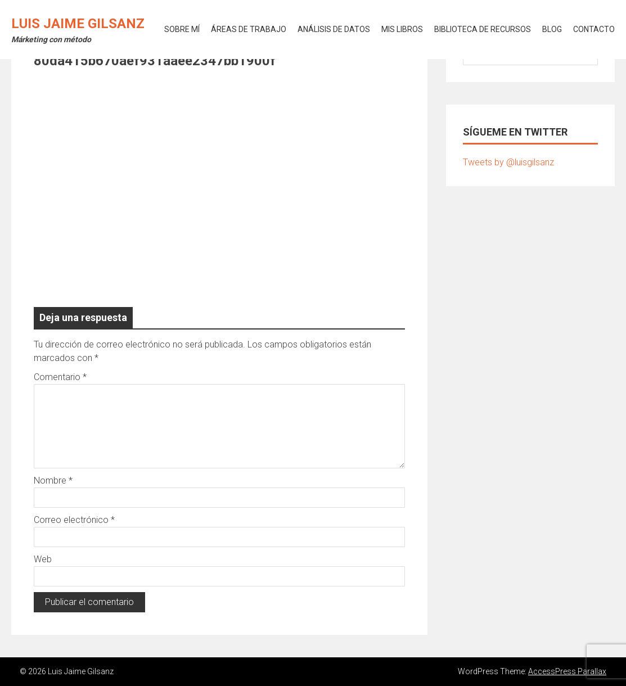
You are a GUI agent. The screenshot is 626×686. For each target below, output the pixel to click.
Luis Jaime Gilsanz (78, 23)
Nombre (53, 480)
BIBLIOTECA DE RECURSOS (482, 29)
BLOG (552, 29)
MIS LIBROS (402, 29)
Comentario (60, 377)
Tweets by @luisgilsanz (508, 162)
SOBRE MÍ (182, 29)
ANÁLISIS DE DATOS (334, 29)
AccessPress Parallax (567, 671)
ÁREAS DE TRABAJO (248, 29)
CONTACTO (594, 29)
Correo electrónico (74, 519)
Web (43, 559)
